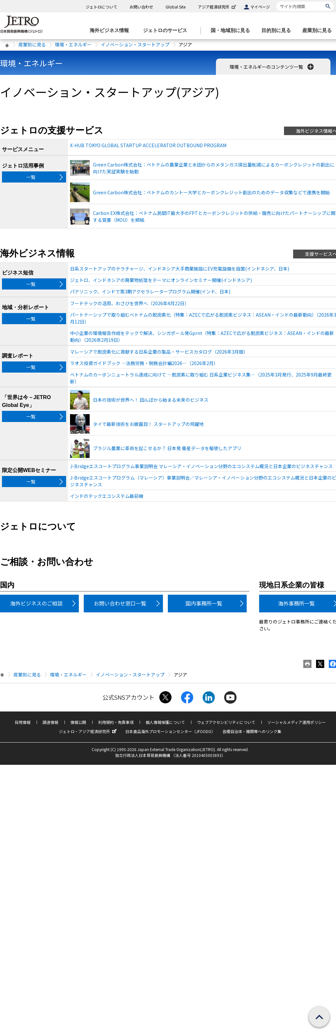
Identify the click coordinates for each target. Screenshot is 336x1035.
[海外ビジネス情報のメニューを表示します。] (111, 30)
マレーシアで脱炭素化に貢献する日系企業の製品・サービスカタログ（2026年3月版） (159, 351)
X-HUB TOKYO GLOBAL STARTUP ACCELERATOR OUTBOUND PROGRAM (148, 145)
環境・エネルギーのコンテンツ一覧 (272, 66)
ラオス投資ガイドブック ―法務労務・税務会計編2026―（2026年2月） (144, 363)
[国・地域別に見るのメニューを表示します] (232, 30)
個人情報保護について (165, 722)
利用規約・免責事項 (115, 722)
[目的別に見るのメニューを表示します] (278, 30)
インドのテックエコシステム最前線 (106, 496)
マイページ (260, 6)
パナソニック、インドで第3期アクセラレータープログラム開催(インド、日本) (150, 291)
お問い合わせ (141, 6)
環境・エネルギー (73, 44)
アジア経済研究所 (217, 6)
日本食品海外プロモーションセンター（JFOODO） (170, 731)
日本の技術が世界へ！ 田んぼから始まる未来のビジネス (150, 399)
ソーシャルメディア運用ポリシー (296, 722)
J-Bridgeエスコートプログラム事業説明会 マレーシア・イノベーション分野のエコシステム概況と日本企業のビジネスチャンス (201, 466)
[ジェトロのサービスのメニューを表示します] (167, 30)
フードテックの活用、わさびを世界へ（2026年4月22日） (129, 303)
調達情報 (50, 722)
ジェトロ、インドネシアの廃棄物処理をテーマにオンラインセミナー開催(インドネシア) (161, 280)
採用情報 (22, 722)
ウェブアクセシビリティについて (226, 722)
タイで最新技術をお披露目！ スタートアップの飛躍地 (148, 424)
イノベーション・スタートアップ (135, 44)
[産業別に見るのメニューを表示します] (319, 30)
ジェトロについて (101, 6)
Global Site (176, 6)
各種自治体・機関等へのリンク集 (251, 731)
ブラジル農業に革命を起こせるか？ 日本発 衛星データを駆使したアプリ (167, 448)
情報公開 (78, 722)
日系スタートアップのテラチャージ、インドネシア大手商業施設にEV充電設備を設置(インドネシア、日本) (179, 268)
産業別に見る (32, 44)
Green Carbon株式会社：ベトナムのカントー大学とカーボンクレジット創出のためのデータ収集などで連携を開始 (211, 192)
